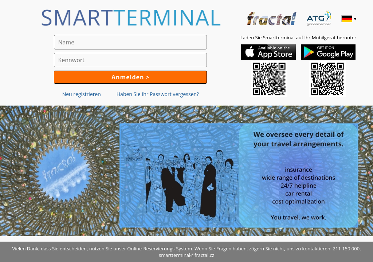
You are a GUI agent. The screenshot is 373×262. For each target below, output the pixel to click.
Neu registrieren (81, 94)
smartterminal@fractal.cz (186, 255)
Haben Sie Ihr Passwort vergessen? (158, 94)
